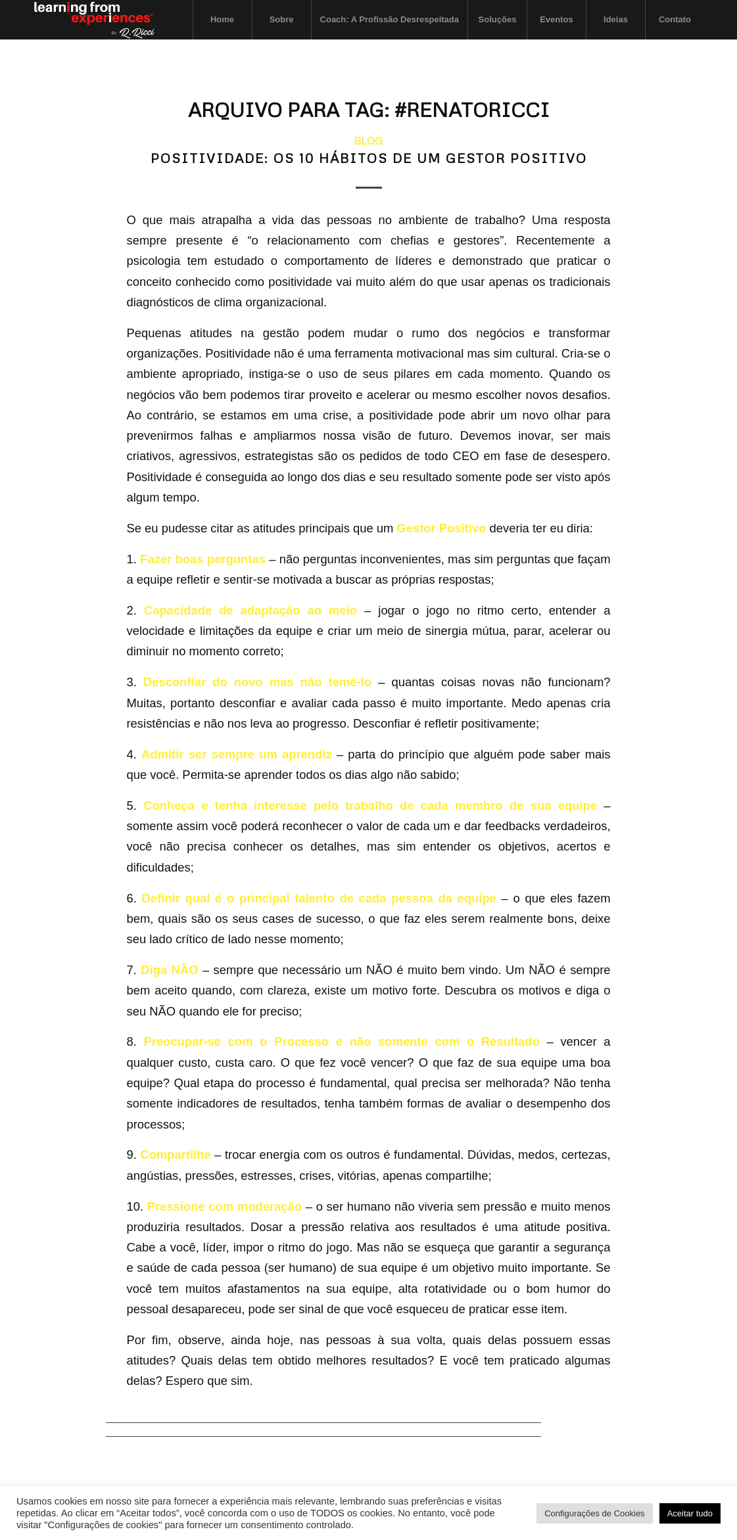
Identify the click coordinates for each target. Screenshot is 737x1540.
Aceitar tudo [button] (690, 1513)
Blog (368, 140)
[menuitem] (222, 19)
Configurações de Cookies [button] (594, 1513)
